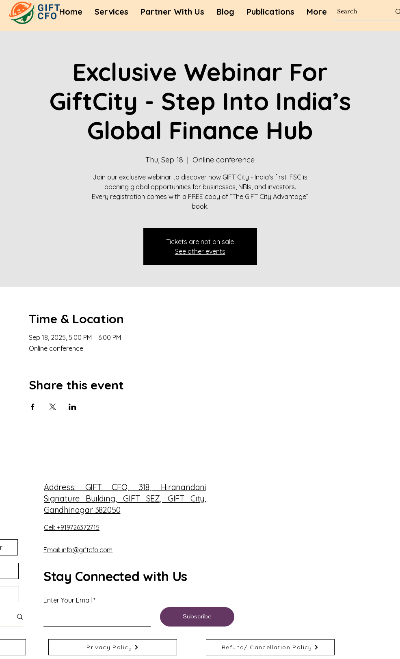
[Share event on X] (52, 407)
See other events (200, 251)
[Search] (357, 11)
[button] (270, 12)
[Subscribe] (197, 617)
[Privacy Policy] (112, 647)
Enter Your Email (67, 600)
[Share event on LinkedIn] (72, 407)
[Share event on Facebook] (33, 407)
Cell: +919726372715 (71, 527)
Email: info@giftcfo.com (77, 550)
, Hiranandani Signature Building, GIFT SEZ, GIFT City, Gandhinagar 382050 (125, 498)
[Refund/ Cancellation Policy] (270, 647)
